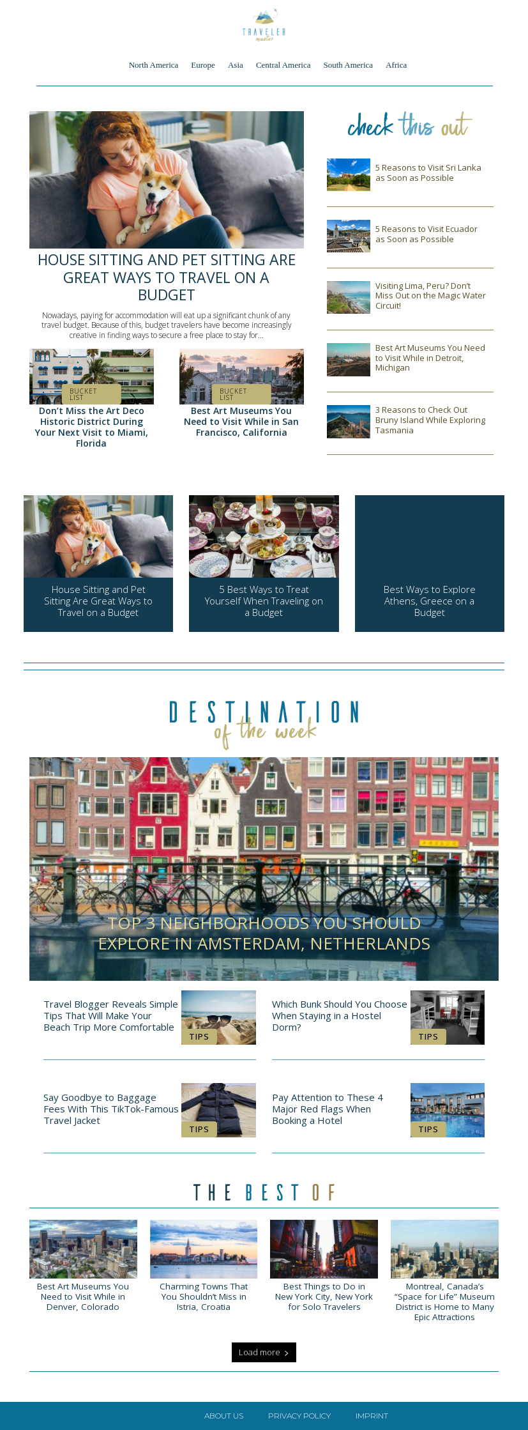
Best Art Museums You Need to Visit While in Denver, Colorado (83, 1296)
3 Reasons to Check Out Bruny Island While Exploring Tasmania (430, 419)
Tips (199, 1036)
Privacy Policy (299, 1415)
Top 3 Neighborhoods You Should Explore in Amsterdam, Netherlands (264, 932)
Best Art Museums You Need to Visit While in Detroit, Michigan (430, 357)
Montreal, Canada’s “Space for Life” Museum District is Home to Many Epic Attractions (445, 1301)
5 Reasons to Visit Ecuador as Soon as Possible (426, 234)
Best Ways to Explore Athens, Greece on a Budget (430, 601)
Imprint (372, 1415)
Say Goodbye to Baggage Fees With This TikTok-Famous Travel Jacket (111, 1108)
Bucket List (83, 394)
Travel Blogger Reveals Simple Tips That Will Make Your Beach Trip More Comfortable (110, 1015)
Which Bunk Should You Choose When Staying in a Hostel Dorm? (339, 1015)
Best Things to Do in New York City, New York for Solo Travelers (324, 1296)
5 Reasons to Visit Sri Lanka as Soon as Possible (428, 172)
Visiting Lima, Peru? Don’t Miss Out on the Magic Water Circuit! (430, 295)
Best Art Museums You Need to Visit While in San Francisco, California (241, 421)
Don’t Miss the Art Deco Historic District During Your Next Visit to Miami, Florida (91, 426)
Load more (264, 1352)
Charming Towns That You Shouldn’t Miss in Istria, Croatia (204, 1296)
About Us (223, 1415)
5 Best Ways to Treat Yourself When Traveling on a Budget (264, 601)
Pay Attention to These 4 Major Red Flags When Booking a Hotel (327, 1108)
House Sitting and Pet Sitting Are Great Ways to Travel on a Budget (167, 277)
